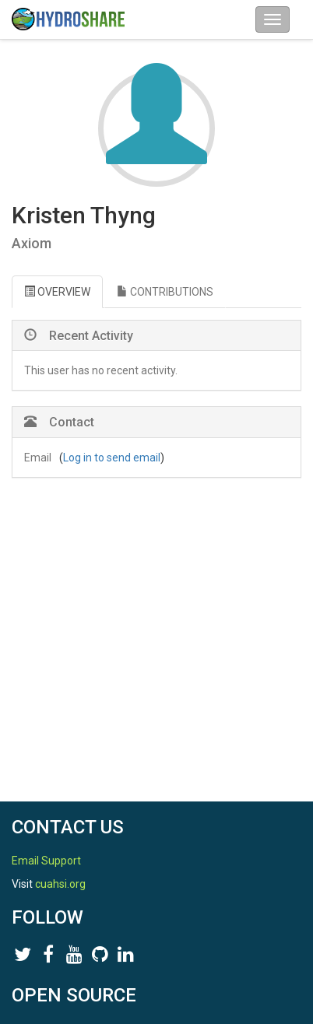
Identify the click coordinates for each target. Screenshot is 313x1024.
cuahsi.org (60, 884)
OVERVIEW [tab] (57, 292)
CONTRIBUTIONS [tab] (165, 292)
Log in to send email (111, 457)
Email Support (46, 860)
